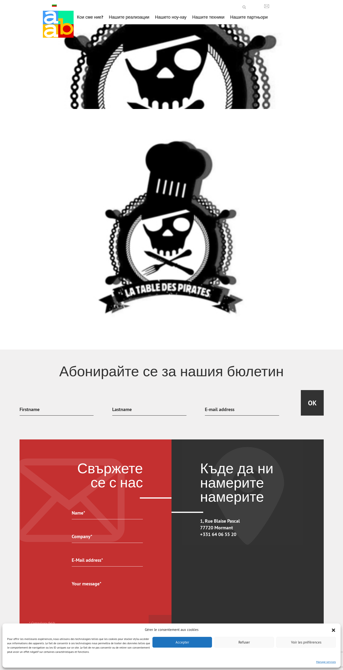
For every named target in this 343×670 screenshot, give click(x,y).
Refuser (244, 642)
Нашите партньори (249, 17)
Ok (312, 403)
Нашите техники (208, 17)
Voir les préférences (306, 642)
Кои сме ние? (90, 17)
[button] (333, 629)
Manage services (326, 662)
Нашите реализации (129, 17)
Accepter (182, 642)
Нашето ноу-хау (171, 17)
